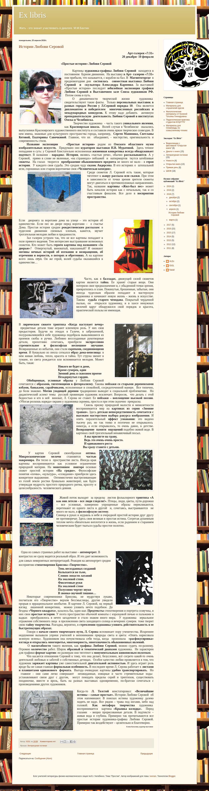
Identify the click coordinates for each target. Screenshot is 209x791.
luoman (153, 776)
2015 (169, 233)
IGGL (171, 265)
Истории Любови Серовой (41, 46)
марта (172, 220)
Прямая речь (172, 167)
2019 (169, 190)
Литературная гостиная (37, 746)
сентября (173, 205)
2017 (169, 225)
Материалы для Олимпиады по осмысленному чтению (176, 128)
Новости (170, 160)
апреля (172, 209)
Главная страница (85, 753)
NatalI (172, 270)
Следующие (25, 753)
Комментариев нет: (48, 741)
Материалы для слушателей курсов (175, 107)
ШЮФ (168, 171)
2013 (169, 240)
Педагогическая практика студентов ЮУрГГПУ (178, 121)
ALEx (171, 261)
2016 (169, 229)
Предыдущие (146, 753)
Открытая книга (173, 164)
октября (173, 201)
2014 (169, 236)
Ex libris (32, 15)
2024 (169, 186)
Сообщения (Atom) (43, 758)
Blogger (172, 776)
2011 (169, 248)
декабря (173, 197)
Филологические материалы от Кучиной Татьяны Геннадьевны (176, 114)
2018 (169, 194)
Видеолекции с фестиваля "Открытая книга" (176, 145)
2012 (169, 244)
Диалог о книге (173, 151)
